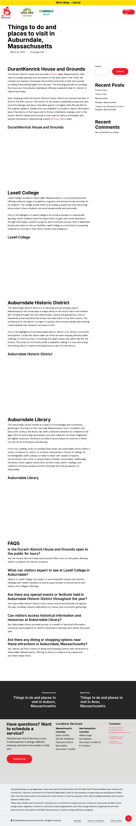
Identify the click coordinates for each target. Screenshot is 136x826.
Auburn (54, 74)
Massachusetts (101, 98)
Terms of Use (101, 94)
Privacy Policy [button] (116, 820)
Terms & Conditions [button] (96, 820)
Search (98, 66)
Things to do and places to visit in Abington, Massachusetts (109, 108)
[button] (128, 12)
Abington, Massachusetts (105, 102)
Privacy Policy (101, 90)
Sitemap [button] (77, 820)
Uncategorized (37, 52)
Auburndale (59, 118)
